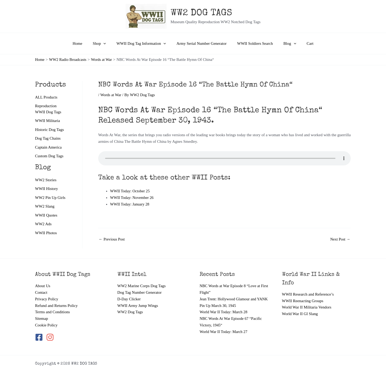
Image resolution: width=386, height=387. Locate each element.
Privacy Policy (46, 299)
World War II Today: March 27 (224, 332)
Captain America (48, 147)
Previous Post (112, 239)
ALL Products (46, 97)
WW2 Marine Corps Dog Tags (141, 286)
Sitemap (41, 318)
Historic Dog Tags (49, 130)
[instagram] (50, 337)
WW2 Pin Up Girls (50, 198)
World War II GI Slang (300, 314)
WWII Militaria (47, 121)
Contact (41, 292)
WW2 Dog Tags (130, 312)
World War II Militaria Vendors (306, 307)
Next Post (340, 239)
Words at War (111, 95)
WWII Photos (46, 234)
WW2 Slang (45, 207)
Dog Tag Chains (48, 138)
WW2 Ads (43, 225)
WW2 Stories (45, 180)
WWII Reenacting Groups (302, 301)
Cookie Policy (46, 325)
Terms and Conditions (52, 312)
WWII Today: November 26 (132, 197)
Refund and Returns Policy (56, 305)
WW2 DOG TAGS (201, 13)
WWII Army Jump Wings (137, 305)
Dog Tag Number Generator (139, 292)
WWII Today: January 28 (130, 204)
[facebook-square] (40, 337)
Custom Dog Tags (49, 156)
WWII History (46, 189)
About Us (42, 286)
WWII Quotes (46, 216)
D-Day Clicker (129, 299)
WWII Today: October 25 (130, 191)
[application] (108, 43)
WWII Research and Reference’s (308, 294)
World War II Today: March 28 (224, 312)
